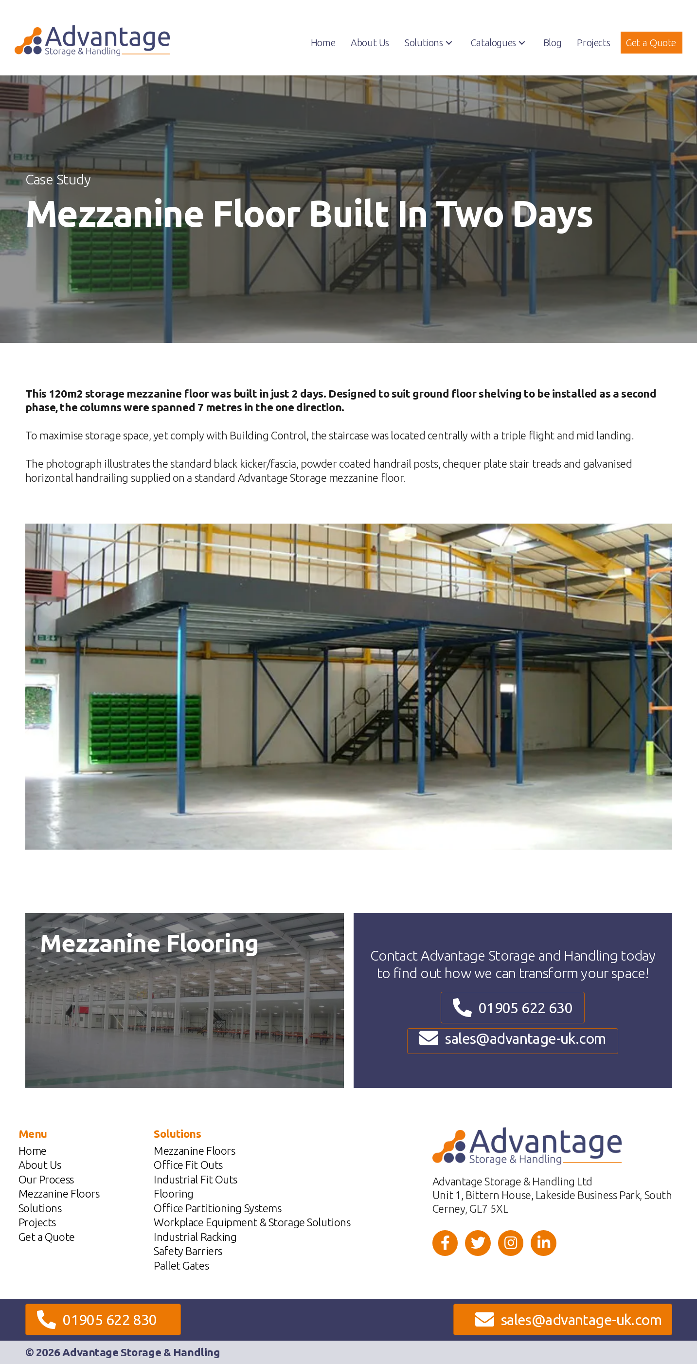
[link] (323, 43)
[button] (449, 43)
